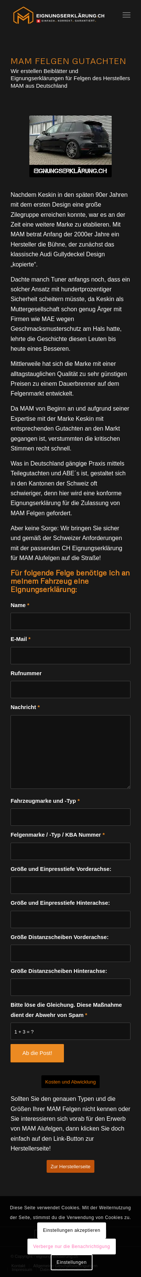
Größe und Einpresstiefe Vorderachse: (61, 869)
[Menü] (126, 15)
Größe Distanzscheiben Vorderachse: (60, 937)
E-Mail (20, 639)
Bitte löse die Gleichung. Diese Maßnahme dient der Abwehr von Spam (66, 1010)
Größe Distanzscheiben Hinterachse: (59, 971)
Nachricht (25, 707)
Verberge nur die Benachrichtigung (71, 1246)
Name (20, 605)
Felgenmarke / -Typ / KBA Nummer (58, 835)
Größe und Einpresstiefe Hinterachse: (60, 903)
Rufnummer (26, 673)
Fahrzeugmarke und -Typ (45, 801)
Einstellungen (72, 1262)
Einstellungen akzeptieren (71, 1230)
